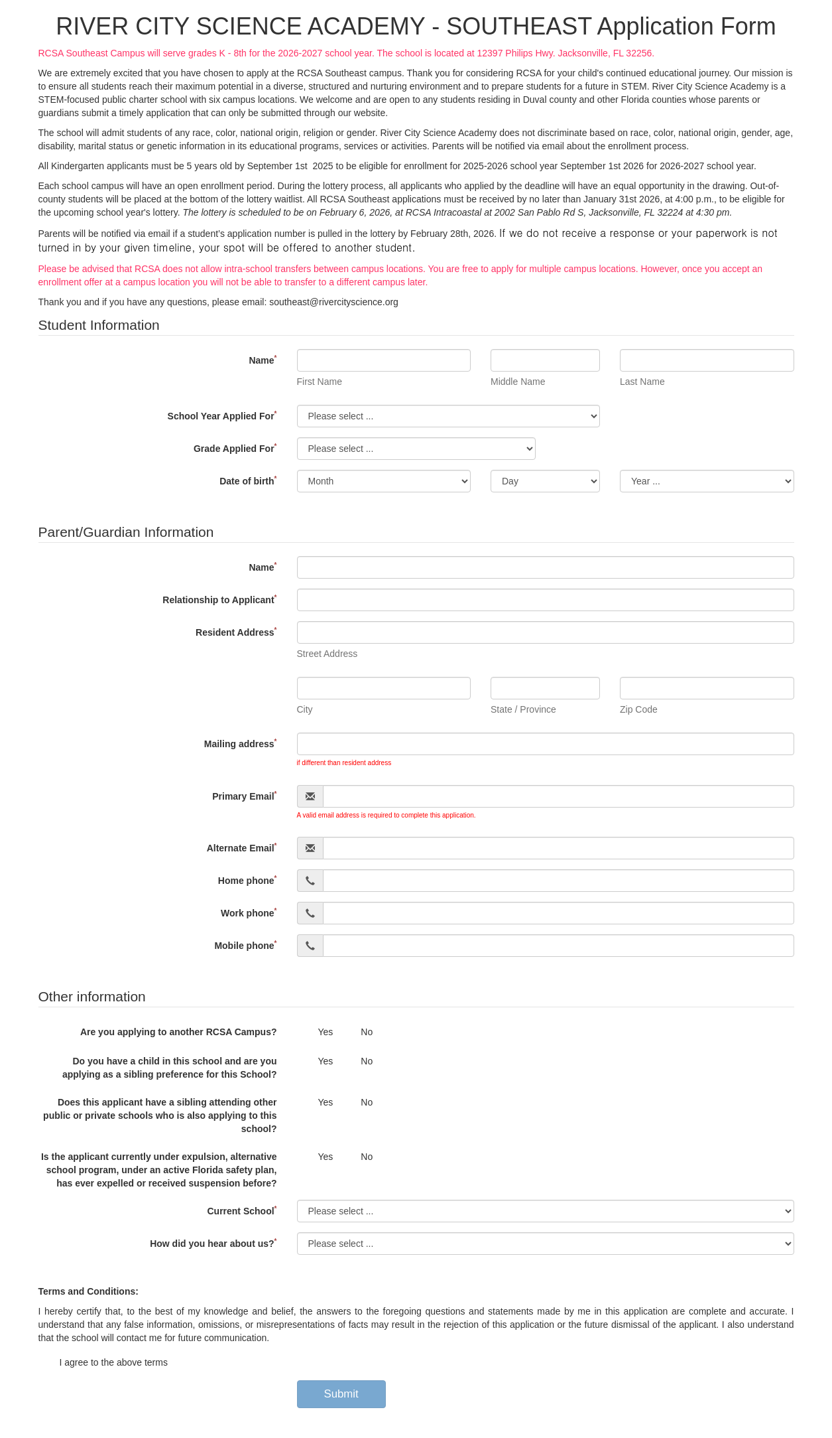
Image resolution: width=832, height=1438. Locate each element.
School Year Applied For (222, 415)
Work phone (249, 912)
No (356, 1032)
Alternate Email (242, 847)
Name (262, 360)
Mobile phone (245, 945)
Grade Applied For (235, 448)
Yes (315, 1032)
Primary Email (244, 796)
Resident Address (236, 632)
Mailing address (240, 743)
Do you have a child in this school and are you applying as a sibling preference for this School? (169, 1068)
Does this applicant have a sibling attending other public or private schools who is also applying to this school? (159, 1115)
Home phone (247, 880)
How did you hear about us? (213, 1243)
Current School (241, 1210)
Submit (341, 1394)
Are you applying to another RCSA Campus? (178, 1032)
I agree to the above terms (103, 1363)
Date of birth (247, 480)
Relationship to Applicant (219, 599)
